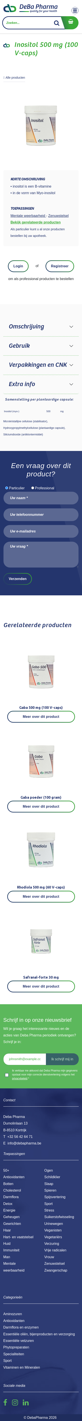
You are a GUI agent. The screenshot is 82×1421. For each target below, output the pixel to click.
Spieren (50, 1190)
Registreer (60, 266)
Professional (44, 488)
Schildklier (52, 1177)
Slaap (48, 1184)
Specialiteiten (13, 1354)
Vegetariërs (53, 1237)
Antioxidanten (13, 1177)
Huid (6, 1243)
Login (18, 266)
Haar (7, 1230)
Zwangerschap (55, 1270)
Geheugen (11, 1217)
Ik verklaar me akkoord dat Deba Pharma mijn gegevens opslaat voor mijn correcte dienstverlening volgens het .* (44, 1074)
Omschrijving (26, 326)
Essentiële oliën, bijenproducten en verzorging (39, 1334)
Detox (7, 1204)
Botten (8, 1184)
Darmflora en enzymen (21, 1327)
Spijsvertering (55, 1197)
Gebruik (19, 345)
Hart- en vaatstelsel (18, 1237)
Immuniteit (11, 1250)
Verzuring (51, 1243)
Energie (9, 1210)
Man (6, 1257)
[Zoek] (57, 22)
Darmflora (11, 1197)
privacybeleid (19, 1078)
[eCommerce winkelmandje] (70, 22)
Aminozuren (12, 1314)
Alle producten (14, 77)
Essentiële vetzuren (18, 1341)
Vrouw (49, 1257)
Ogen (48, 1170)
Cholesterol (12, 1190)
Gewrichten (12, 1224)
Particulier (16, 488)
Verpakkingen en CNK (38, 365)
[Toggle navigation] (75, 10)
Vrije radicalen (55, 1250)
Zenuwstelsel (54, 1263)
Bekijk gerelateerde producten (35, 222)
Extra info (22, 384)
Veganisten (53, 1230)
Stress (49, 1210)
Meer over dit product (41, 716)
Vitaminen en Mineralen (21, 1367)
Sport (48, 1204)
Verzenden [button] (17, 579)
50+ (6, 1170)
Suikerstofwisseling (59, 1217)
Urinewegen (53, 1224)
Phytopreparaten (16, 1347)
